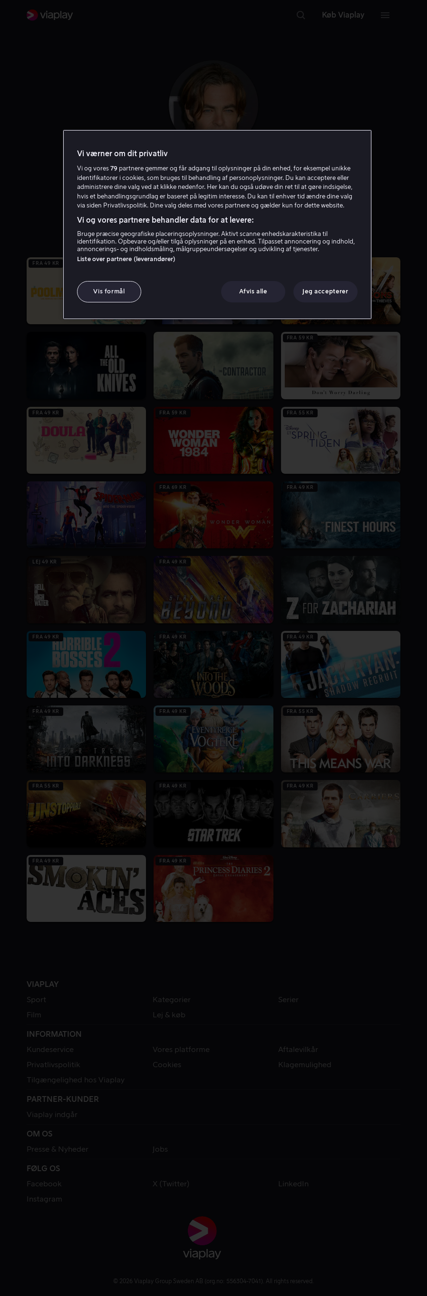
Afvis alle (253, 291)
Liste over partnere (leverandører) (126, 259)
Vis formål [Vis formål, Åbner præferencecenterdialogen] (109, 291)
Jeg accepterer (325, 291)
